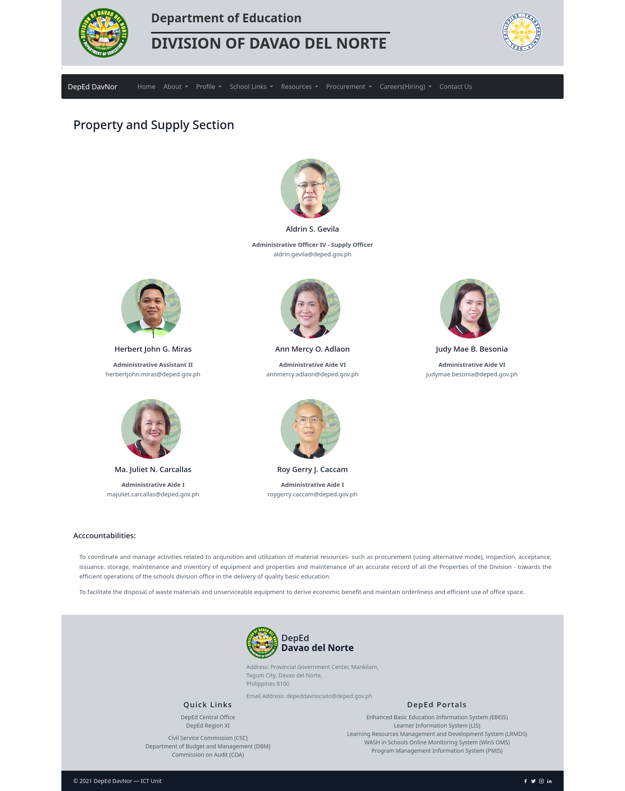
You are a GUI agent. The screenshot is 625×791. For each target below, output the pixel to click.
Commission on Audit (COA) (208, 754)
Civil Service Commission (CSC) (208, 738)
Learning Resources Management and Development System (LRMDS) (437, 734)
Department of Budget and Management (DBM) (207, 746)
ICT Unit (151, 781)
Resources (297, 86)
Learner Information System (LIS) (437, 725)
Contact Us (456, 86)
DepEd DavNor (93, 86)
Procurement (346, 86)
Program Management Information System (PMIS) (437, 750)
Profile (206, 86)
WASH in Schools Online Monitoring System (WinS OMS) (437, 742)
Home (147, 86)
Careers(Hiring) (403, 86)
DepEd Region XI (208, 725)
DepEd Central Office (208, 717)
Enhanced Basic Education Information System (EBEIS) (437, 717)
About (173, 86)
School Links (249, 86)
